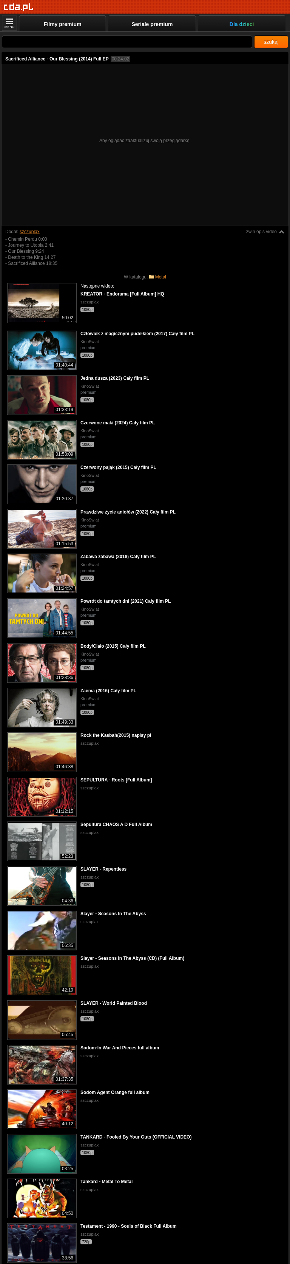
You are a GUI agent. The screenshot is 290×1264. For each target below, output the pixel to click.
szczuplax (30, 231)
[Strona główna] (19, 7)
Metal (160, 277)
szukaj (271, 42)
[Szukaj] (127, 42)
